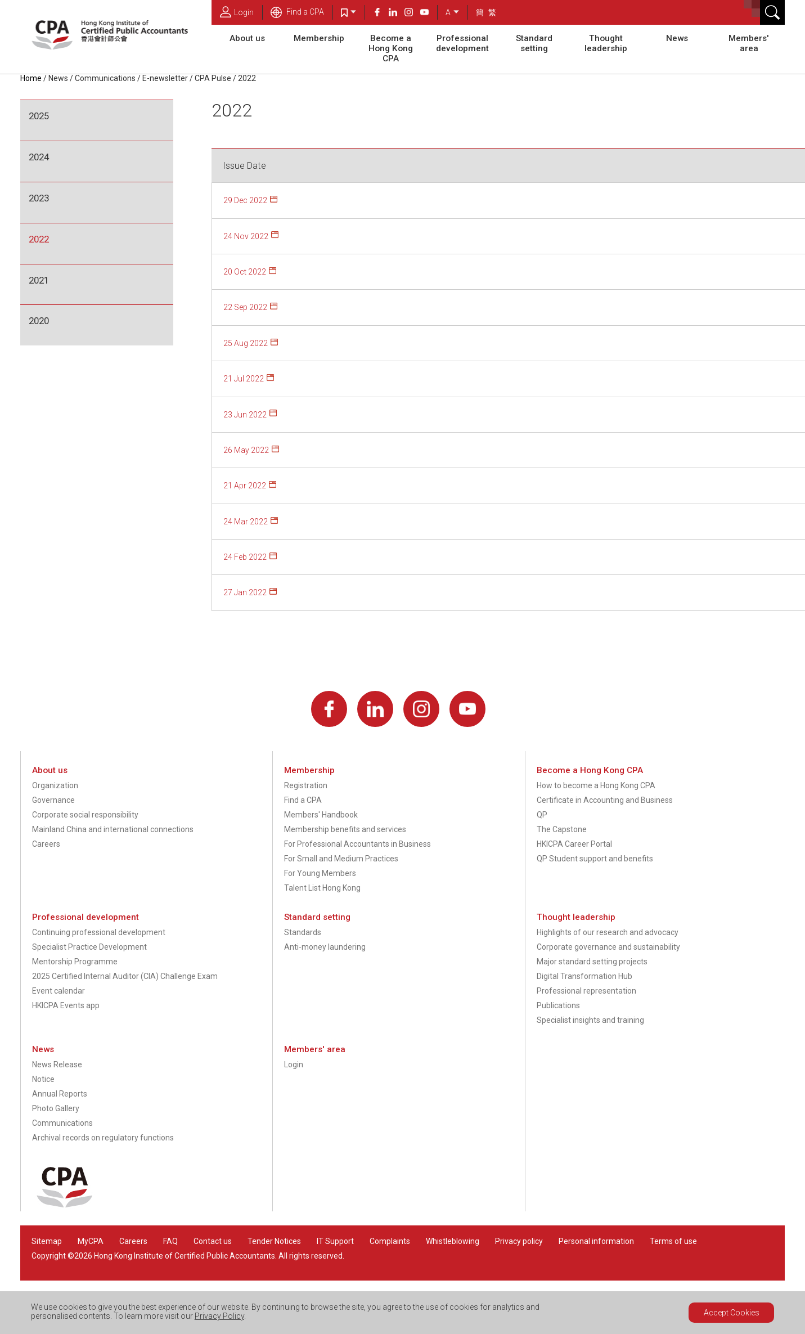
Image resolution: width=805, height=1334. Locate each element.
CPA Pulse (213, 78)
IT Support (335, 1241)
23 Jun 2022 (245, 414)
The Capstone (562, 829)
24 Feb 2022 (245, 557)
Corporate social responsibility (85, 814)
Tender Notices (274, 1241)
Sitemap (47, 1241)
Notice (43, 1079)
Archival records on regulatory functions (103, 1137)
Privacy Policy (219, 1315)
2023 (39, 198)
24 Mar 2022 (245, 521)
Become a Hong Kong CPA (390, 48)
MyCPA (91, 1241)
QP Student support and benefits (595, 858)
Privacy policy (519, 1241)
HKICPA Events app (66, 1005)
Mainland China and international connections (113, 829)
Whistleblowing (452, 1241)
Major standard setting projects (592, 961)
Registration (305, 785)
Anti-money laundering (325, 946)
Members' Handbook (321, 814)
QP (542, 814)
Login (237, 11)
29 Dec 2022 (245, 200)
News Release (57, 1064)
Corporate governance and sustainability (608, 946)
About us (247, 38)
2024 (39, 157)
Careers (46, 843)
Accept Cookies (731, 1312)
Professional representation (586, 990)
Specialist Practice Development (89, 946)
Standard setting (534, 43)
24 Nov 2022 (245, 236)
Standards (302, 932)
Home (31, 78)
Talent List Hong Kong (322, 887)
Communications (105, 78)
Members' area (748, 43)
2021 (39, 280)
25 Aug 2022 (245, 343)
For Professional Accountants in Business (357, 843)
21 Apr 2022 (244, 485)
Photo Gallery (55, 1108)
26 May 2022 (246, 450)
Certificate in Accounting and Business (605, 800)
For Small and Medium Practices (341, 858)
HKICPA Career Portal (574, 843)
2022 (247, 78)
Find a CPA (297, 11)
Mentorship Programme (75, 961)
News (677, 38)
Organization (55, 785)
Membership (319, 38)
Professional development (462, 43)
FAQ (170, 1241)
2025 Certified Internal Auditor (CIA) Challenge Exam (125, 976)
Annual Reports (59, 1093)
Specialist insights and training (590, 1020)
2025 (39, 116)
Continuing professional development (98, 932)
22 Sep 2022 (245, 307)
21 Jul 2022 (243, 378)
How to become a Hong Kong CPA (596, 785)
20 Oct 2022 (244, 271)
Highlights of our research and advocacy (607, 932)
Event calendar (58, 990)
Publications (558, 1005)
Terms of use (673, 1241)
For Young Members (320, 873)
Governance (53, 800)
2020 (39, 320)
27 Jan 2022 (245, 592)
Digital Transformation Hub (584, 976)
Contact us (213, 1241)
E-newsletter (165, 78)
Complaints (390, 1241)
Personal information (596, 1241)
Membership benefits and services (345, 829)
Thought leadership (605, 43)
